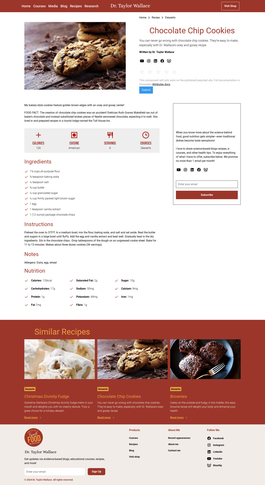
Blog (64, 6)
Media (53, 6)
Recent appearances (179, 438)
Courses (39, 6)
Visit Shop (230, 6)
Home (26, 6)
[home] (131, 6)
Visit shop (134, 456)
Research (92, 6)
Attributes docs (161, 84)
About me (173, 444)
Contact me (174, 450)
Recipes (76, 6)
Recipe (156, 17)
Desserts (170, 17)
